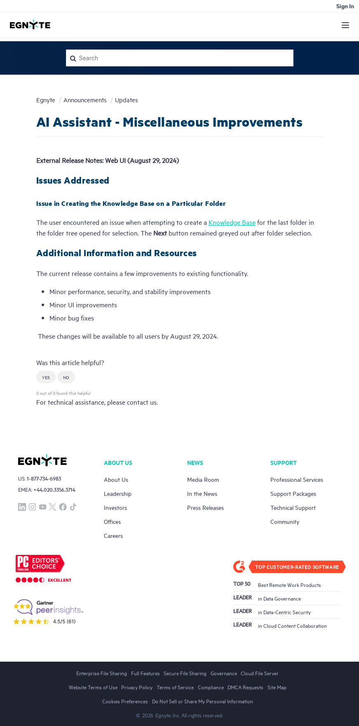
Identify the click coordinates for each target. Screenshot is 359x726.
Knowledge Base (232, 221)
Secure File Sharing (185, 672)
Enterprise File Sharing (101, 672)
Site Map (276, 687)
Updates (126, 100)
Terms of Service (175, 687)
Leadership (117, 493)
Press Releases (205, 507)
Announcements (85, 100)
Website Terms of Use (93, 687)
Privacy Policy (137, 687)
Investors (115, 507)
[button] (46, 377)
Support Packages (293, 493)
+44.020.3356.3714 (54, 489)
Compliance (211, 687)
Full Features (145, 672)
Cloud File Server (260, 672)
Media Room (203, 479)
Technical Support (293, 507)
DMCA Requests (245, 687)
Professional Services (296, 479)
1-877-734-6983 (44, 478)
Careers (113, 535)
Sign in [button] (345, 5)
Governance (224, 672)
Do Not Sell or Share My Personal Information (202, 701)
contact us (142, 401)
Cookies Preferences (125, 701)
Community (284, 521)
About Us (116, 479)
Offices (112, 521)
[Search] (179, 58)
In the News (202, 493)
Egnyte (45, 100)
